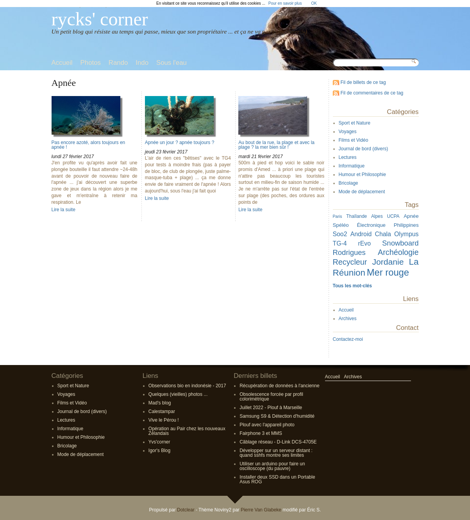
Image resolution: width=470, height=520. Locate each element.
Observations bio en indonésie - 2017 (187, 385)
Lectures (348, 157)
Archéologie (398, 252)
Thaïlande (356, 216)
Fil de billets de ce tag (363, 82)
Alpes (377, 216)
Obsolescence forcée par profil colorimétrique (271, 397)
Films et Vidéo (353, 140)
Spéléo (341, 225)
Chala (383, 234)
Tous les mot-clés (352, 285)
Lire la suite (63, 209)
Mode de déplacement (362, 191)
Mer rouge (388, 272)
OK (313, 3)
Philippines (406, 225)
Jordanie (388, 261)
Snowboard (400, 243)
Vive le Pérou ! (163, 420)
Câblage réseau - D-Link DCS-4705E (277, 442)
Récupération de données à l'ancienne (279, 385)
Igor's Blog (159, 450)
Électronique (371, 225)
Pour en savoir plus (285, 3)
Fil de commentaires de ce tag (372, 93)
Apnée (411, 216)
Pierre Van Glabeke (261, 510)
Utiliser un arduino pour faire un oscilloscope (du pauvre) (272, 466)
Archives (348, 318)
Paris (337, 216)
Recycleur (350, 262)
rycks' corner (100, 19)
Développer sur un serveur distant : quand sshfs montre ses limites (276, 453)
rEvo (364, 243)
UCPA (393, 216)
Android (361, 234)
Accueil (346, 310)
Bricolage (348, 183)
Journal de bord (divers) (363, 148)
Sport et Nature (354, 123)
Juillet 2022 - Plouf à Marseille (270, 407)
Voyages (348, 131)
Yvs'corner (159, 442)
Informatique (352, 166)
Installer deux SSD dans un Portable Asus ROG (277, 479)
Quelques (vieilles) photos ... (177, 394)
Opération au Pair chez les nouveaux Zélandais (186, 431)
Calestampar (161, 411)
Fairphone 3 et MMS (260, 433)
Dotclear (186, 510)
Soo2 (340, 234)
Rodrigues (349, 252)
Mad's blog (159, 403)
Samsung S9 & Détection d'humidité (277, 416)
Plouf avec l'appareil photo (266, 424)
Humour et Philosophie (362, 174)
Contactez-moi (348, 339)
